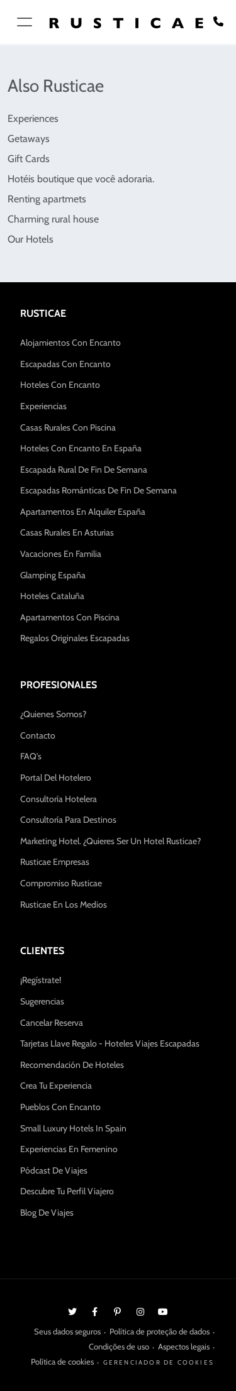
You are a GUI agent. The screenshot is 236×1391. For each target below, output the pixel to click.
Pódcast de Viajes (53, 1170)
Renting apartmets (47, 199)
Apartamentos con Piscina (70, 617)
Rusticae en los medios (63, 904)
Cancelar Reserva (51, 1022)
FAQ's (31, 756)
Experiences (33, 118)
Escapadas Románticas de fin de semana (98, 490)
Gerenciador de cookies (158, 1362)
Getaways (29, 139)
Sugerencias (42, 1001)
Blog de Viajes (47, 1212)
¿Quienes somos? (53, 714)
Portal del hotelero (55, 777)
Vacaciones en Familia (60, 553)
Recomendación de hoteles (72, 1064)
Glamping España (53, 575)
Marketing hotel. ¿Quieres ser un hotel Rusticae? (110, 841)
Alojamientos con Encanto (70, 342)
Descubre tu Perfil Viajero (67, 1191)
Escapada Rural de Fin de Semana (83, 469)
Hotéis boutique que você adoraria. (81, 179)
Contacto (37, 735)
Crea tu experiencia (56, 1085)
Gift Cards (29, 159)
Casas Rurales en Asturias (67, 532)
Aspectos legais (184, 1346)
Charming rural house (53, 219)
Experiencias (43, 406)
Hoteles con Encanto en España (81, 448)
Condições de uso (119, 1346)
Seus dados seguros (67, 1331)
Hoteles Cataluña (52, 596)
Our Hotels (30, 239)
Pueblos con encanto (60, 1107)
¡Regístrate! (40, 980)
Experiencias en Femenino (69, 1149)
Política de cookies (62, 1361)
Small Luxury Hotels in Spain (73, 1128)
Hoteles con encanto (60, 384)
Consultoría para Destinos (68, 819)
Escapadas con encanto (65, 364)
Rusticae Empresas (54, 861)
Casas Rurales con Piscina (68, 427)
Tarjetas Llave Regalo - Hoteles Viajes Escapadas (109, 1043)
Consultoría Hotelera (58, 799)
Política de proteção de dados (160, 1331)
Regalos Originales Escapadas (75, 638)
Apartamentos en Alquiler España (82, 511)
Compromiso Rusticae (61, 883)
